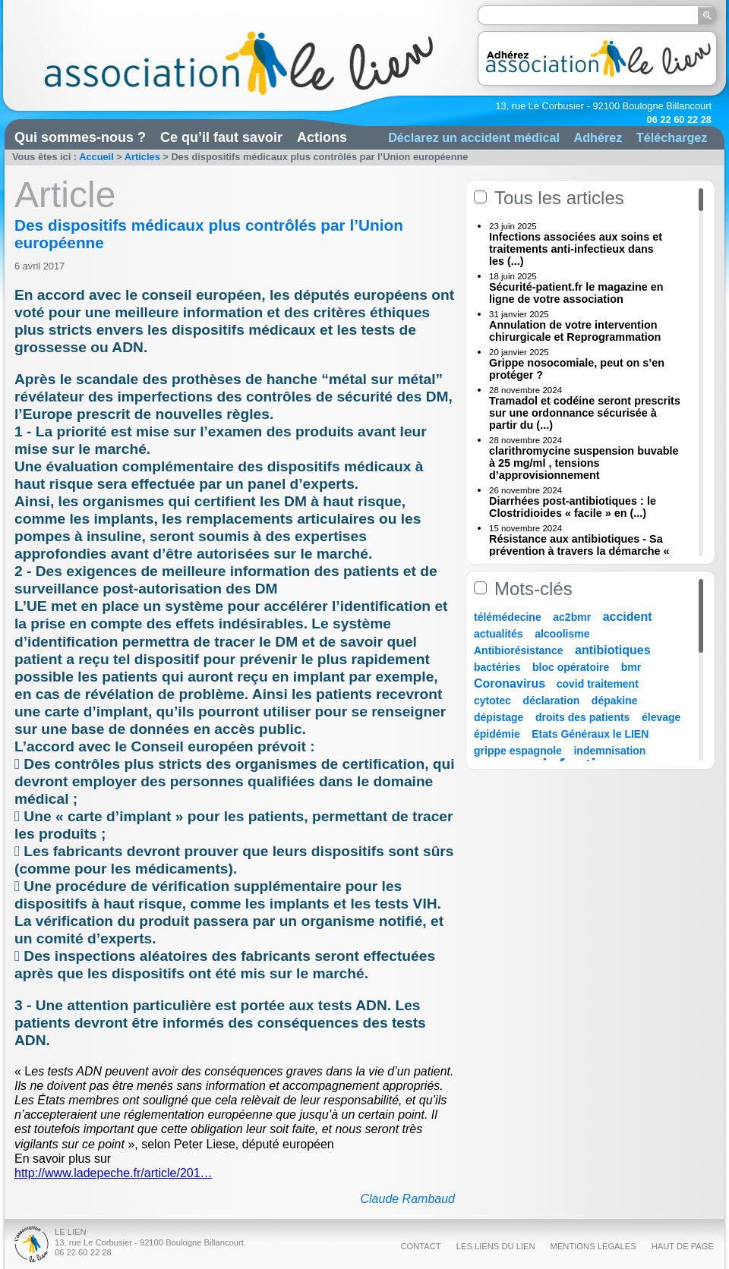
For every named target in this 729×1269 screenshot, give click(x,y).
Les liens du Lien (495, 1246)
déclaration (551, 700)
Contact (420, 1246)
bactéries (497, 667)
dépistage (498, 717)
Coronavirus (511, 683)
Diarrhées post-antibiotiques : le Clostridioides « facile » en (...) (572, 507)
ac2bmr (572, 617)
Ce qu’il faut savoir (221, 137)
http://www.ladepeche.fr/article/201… (113, 1173)
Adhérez (597, 137)
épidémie (497, 734)
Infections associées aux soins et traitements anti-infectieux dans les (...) (575, 249)
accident (627, 616)
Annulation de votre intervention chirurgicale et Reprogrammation (575, 331)
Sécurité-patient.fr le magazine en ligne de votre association (576, 293)
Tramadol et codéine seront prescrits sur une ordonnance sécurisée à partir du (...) (584, 413)
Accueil (96, 156)
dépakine (615, 700)
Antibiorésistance (518, 650)
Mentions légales (593, 1246)
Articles (142, 156)
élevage (661, 717)
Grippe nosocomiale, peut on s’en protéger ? (576, 369)
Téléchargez (672, 137)
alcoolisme (562, 634)
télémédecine (507, 617)
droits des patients (582, 717)
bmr (631, 667)
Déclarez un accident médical (474, 137)
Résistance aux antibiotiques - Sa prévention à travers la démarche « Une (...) (579, 551)
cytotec (492, 700)
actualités (498, 634)
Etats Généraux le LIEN (590, 734)
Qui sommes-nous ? (80, 137)
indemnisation (609, 751)
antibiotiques (613, 650)
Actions (322, 137)
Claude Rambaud (407, 1198)
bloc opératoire (570, 667)
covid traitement (598, 684)
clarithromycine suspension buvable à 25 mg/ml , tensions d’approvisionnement (584, 463)
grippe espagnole (518, 751)
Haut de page (683, 1246)
